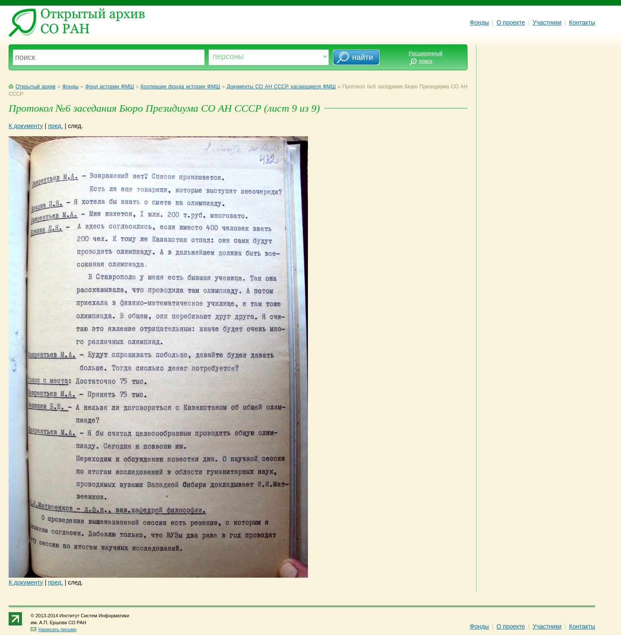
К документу (26, 125)
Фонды (479, 22)
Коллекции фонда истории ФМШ (180, 87)
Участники (547, 22)
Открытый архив (32, 87)
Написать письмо (53, 629)
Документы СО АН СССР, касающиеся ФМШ (281, 87)
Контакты (582, 22)
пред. (55, 125)
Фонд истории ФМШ (109, 87)
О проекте (510, 22)
